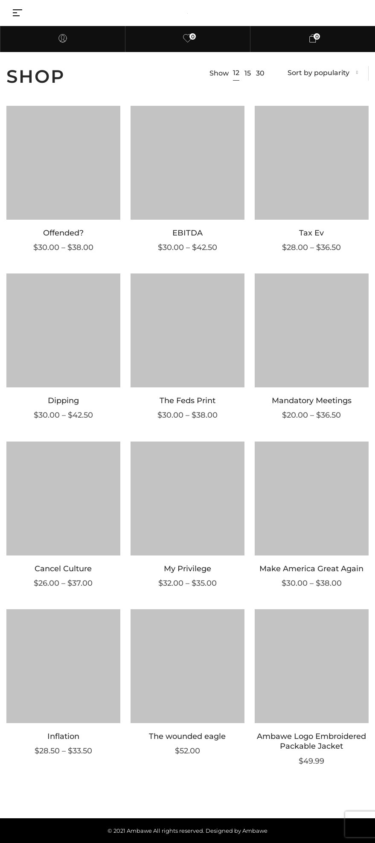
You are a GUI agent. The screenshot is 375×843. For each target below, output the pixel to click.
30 (260, 73)
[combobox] (322, 73)
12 (236, 73)
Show (219, 73)
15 (247, 73)
